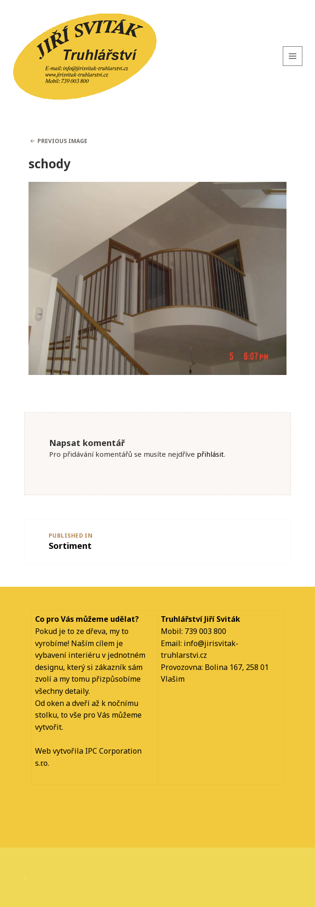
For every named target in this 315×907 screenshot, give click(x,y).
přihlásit (210, 454)
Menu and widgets (292, 65)
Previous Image (62, 141)
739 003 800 (205, 631)
